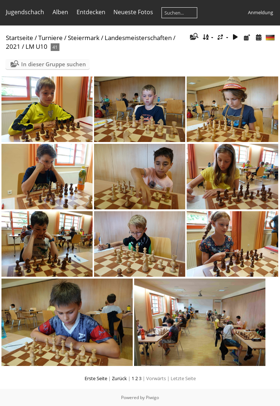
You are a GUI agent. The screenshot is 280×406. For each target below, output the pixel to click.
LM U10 (36, 46)
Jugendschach (25, 12)
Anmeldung (260, 12)
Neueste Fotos (133, 12)
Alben (60, 12)
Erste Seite (96, 378)
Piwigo (152, 397)
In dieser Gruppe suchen (53, 64)
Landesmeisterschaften (138, 37)
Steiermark (84, 37)
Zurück (119, 378)
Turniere (50, 37)
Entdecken (91, 12)
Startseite (19, 37)
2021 (13, 46)
